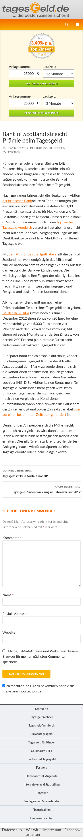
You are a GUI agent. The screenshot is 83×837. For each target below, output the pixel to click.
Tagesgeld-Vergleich (41, 725)
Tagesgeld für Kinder (41, 742)
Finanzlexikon (41, 809)
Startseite (41, 708)
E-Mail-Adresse (15, 613)
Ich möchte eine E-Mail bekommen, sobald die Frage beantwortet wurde (38, 688)
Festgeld (41, 767)
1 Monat (58, 73)
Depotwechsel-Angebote (42, 776)
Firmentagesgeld (41, 734)
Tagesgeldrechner (41, 717)
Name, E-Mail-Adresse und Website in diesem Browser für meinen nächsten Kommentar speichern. (40, 656)
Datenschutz (12, 829)
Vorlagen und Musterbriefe (41, 801)
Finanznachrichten (41, 818)
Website (8, 632)
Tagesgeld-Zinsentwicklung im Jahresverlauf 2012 (41, 489)
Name (8, 595)
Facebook (72, 829)
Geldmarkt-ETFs (41, 751)
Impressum (52, 829)
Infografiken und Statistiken (42, 784)
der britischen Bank (17, 200)
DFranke (36, 148)
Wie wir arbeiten (33, 832)
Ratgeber (42, 793)
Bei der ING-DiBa (15, 313)
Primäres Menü (77, 24)
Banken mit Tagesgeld (41, 759)
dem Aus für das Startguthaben (32, 254)
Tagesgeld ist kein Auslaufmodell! (41, 473)
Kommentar (12, 537)
